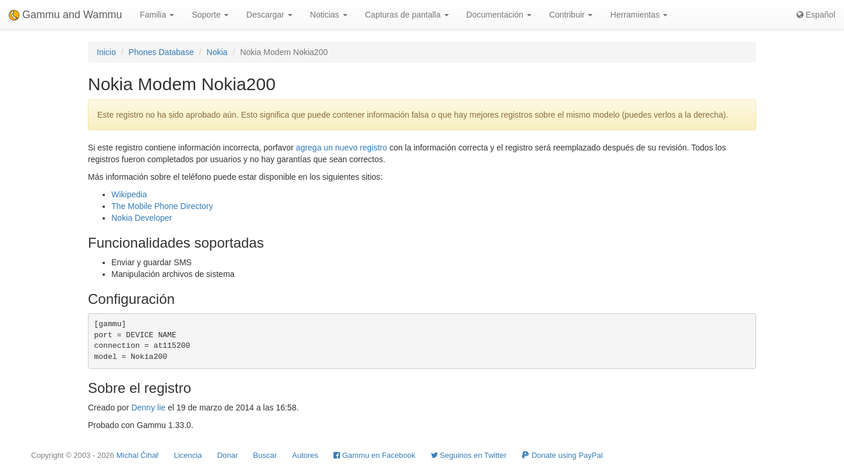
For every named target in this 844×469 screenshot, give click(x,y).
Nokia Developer (141, 217)
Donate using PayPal (562, 455)
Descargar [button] (269, 14)
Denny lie (148, 407)
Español (816, 14)
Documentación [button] (499, 14)
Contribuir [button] (571, 14)
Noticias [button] (329, 14)
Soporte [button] (210, 14)
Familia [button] (156, 14)
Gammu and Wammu (65, 14)
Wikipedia (129, 194)
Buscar (265, 455)
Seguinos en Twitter (469, 455)
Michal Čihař (137, 455)
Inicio (106, 52)
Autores (305, 455)
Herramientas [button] (639, 14)
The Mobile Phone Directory (162, 206)
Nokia (216, 52)
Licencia (188, 455)
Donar (227, 455)
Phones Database (160, 52)
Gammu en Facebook (374, 455)
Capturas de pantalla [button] (407, 14)
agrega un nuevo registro (341, 147)
